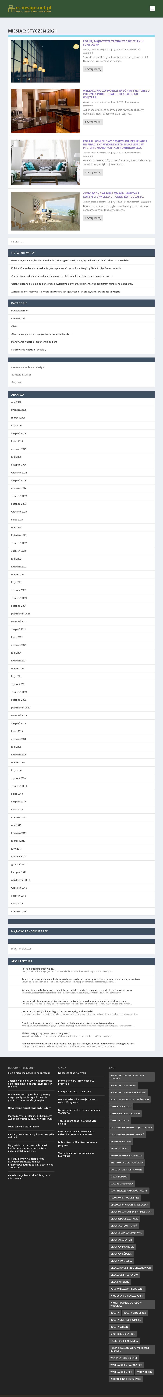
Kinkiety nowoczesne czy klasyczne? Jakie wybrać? (31, 1131)
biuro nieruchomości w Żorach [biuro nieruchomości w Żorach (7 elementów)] (129, 1094)
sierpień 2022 (18, 545)
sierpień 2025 (18, 428)
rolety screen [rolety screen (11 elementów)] (119, 1321)
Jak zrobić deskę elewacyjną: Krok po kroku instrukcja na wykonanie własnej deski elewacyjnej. (74, 995)
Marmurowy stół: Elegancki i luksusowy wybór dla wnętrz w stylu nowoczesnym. (30, 1112)
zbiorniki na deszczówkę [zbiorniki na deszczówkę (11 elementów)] (125, 1373)
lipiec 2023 (17, 514)
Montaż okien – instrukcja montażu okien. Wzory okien (78, 1096)
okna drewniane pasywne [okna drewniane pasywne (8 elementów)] (126, 1227)
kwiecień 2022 (18, 561)
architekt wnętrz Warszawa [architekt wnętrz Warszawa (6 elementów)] (128, 1087)
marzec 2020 (18, 757)
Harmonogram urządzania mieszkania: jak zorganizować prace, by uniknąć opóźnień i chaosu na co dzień (70, 255)
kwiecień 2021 (18, 655)
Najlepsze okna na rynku (72, 1067)
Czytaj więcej (93, 64)
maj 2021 (16, 647)
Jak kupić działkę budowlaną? (38, 963)
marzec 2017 (18, 835)
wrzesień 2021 (19, 616)
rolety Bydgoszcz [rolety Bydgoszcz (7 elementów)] (135, 1307)
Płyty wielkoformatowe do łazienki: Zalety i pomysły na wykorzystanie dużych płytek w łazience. (27, 1143)
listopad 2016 (18, 867)
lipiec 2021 (17, 631)
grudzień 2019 (19, 780)
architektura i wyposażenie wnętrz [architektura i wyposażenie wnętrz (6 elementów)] (127, 1072)
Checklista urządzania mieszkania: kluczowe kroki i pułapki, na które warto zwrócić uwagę (61, 270)
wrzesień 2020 (19, 710)
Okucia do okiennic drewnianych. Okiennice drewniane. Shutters (76, 1128)
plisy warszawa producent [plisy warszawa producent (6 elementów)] (127, 1283)
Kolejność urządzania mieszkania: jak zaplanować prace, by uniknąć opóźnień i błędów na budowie (66, 263)
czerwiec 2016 (18, 906)
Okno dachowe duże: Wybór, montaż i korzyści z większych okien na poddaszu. (113, 190)
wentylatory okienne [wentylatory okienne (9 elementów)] (124, 1352)
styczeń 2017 (18, 851)
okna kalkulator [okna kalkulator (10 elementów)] (121, 1234)
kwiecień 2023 (18, 530)
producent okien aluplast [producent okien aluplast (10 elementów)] (126, 1290)
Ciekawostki (18, 313)
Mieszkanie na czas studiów (23, 1121)
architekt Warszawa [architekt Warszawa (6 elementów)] (123, 1080)
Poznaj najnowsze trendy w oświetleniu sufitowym (113, 37)
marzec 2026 (18, 412)
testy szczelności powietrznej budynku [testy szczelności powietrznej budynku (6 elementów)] (129, 1344)
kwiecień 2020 (18, 749)
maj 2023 (16, 522)
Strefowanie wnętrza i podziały (28, 344)
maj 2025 (16, 451)
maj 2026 (16, 396)
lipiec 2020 (17, 726)
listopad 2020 (18, 694)
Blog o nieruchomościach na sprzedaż (29, 1067)
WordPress (69, 1393)
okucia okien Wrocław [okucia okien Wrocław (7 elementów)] (124, 1269)
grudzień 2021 (19, 592)
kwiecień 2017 (18, 827)
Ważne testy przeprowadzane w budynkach (46, 1028)
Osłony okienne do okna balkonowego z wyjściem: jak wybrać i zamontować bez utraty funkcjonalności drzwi (72, 278)
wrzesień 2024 (19, 467)
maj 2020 (16, 741)
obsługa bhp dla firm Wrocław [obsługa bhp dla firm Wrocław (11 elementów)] (129, 1199)
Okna (14, 321)
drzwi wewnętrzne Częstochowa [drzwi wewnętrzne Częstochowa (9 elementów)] (131, 1122)
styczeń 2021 (18, 679)
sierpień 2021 (18, 624)
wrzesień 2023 (19, 506)
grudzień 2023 (19, 490)
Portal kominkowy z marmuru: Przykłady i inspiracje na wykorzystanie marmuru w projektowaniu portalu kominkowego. (115, 139)
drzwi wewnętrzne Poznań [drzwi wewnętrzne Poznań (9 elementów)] (127, 1129)
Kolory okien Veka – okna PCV (74, 1086)
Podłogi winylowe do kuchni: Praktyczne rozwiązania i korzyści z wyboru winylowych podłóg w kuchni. (78, 1038)
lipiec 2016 (17, 898)
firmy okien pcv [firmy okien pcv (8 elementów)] (119, 1143)
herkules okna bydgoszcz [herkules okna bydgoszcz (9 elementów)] (126, 1150)
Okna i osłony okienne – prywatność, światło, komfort (41, 328)
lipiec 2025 (17, 436)
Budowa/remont (132, 44)
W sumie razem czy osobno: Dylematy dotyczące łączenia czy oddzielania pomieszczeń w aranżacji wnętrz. (29, 1092)
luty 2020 (16, 765)
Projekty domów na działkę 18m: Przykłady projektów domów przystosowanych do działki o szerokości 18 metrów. (30, 1158)
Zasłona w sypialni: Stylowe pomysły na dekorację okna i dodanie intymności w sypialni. (30, 1078)
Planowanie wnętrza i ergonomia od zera (34, 336)
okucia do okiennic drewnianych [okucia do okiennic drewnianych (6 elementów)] (130, 1262)
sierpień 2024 (18, 475)
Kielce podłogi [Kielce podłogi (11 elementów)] (119, 1171)
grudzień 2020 (19, 686)
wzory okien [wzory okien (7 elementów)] (144, 1366)
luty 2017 (16, 843)
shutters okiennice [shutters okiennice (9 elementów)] (122, 1328)
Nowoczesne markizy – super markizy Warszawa (79, 1106)
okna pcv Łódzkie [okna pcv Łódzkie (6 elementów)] (121, 1248)
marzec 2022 (18, 569)
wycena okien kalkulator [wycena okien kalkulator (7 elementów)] (126, 1359)
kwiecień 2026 (18, 404)
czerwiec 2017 (18, 812)
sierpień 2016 (18, 890)
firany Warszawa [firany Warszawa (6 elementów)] (120, 1136)
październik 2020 (20, 702)
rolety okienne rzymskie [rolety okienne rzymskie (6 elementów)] (125, 1314)
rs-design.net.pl (103, 44)
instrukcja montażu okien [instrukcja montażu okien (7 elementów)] (126, 1157)
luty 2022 (16, 577)
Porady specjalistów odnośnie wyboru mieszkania (29, 1172)
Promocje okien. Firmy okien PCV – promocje (77, 1077)
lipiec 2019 (17, 788)
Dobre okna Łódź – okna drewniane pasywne (77, 1138)
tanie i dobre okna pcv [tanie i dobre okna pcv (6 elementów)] (124, 1335)
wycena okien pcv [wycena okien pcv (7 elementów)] (121, 1366)
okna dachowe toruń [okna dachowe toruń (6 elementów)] (123, 1220)
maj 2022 (16, 553)
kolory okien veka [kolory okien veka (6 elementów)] (121, 1178)
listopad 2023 (18, 498)
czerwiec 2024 (18, 483)
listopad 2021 (18, 600)
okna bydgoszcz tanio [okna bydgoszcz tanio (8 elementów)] (124, 1213)
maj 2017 (16, 820)
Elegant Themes (40, 1393)
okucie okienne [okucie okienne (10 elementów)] (119, 1276)
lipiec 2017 (17, 804)
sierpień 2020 (18, 718)
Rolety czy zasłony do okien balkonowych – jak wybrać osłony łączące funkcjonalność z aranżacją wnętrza (81, 973)
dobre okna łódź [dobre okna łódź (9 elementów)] (120, 1101)
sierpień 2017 (18, 796)
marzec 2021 (18, 663)
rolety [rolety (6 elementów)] (114, 1307)
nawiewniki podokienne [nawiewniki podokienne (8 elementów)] (124, 1192)
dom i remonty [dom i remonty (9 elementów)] (119, 1115)
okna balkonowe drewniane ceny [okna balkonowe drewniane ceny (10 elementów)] (131, 1206)
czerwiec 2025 (18, 443)
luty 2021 (16, 671)
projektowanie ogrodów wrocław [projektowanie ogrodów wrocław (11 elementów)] (126, 1299)
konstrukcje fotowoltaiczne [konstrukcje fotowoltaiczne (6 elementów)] (129, 1185)
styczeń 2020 (18, 773)
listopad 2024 (18, 459)
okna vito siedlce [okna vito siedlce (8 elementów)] (121, 1255)
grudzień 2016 (19, 859)
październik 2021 (20, 608)
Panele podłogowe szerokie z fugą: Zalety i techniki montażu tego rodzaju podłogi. (68, 1017)
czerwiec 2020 (18, 733)
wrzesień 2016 (19, 882)
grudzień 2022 (19, 537)
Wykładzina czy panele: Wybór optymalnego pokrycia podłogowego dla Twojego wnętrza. (116, 89)
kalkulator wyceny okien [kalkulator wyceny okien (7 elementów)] (126, 1164)
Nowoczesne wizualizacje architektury (29, 1102)
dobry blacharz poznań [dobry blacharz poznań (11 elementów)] (125, 1108)
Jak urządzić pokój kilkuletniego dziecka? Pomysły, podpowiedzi (57, 1006)
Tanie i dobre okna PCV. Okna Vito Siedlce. (77, 1117)
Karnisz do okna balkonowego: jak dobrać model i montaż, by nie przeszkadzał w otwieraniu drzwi (77, 984)
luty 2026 (16, 420)
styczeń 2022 (18, 584)
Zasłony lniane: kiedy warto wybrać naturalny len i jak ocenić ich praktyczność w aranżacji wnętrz (65, 286)
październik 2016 (20, 874)
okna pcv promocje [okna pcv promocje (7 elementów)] (122, 1241)
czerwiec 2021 (18, 639)
